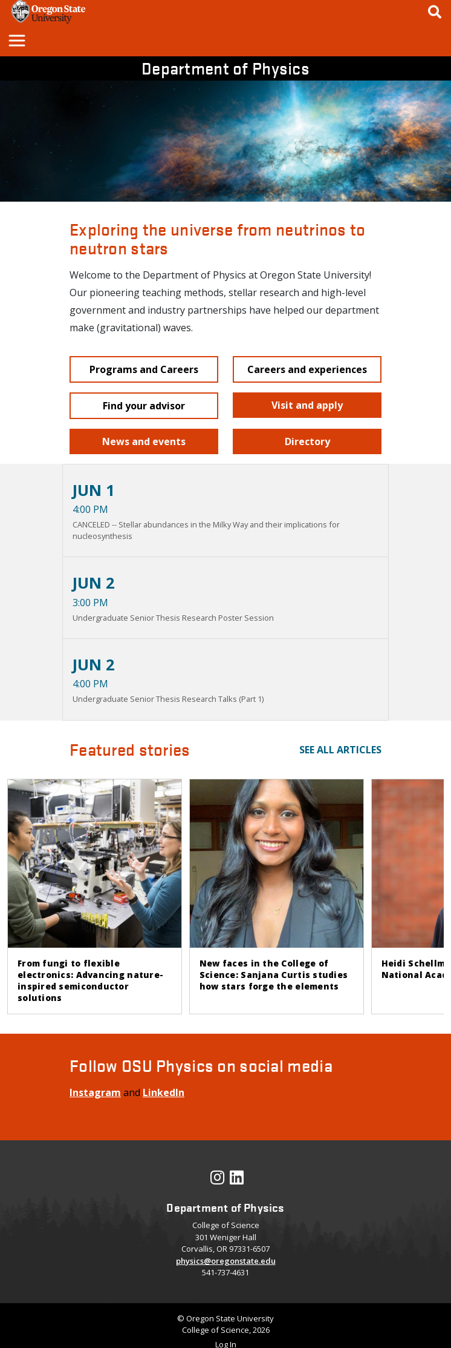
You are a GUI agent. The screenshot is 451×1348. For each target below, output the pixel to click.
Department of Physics (225, 68)
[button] (16, 39)
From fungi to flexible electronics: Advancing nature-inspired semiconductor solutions (90, 980)
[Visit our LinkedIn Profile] (237, 1180)
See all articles (340, 749)
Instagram (95, 1092)
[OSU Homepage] (48, 20)
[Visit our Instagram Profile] (217, 1180)
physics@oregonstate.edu (226, 1260)
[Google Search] (434, 12)
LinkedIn (163, 1092)
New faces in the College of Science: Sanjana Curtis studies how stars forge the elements (274, 974)
